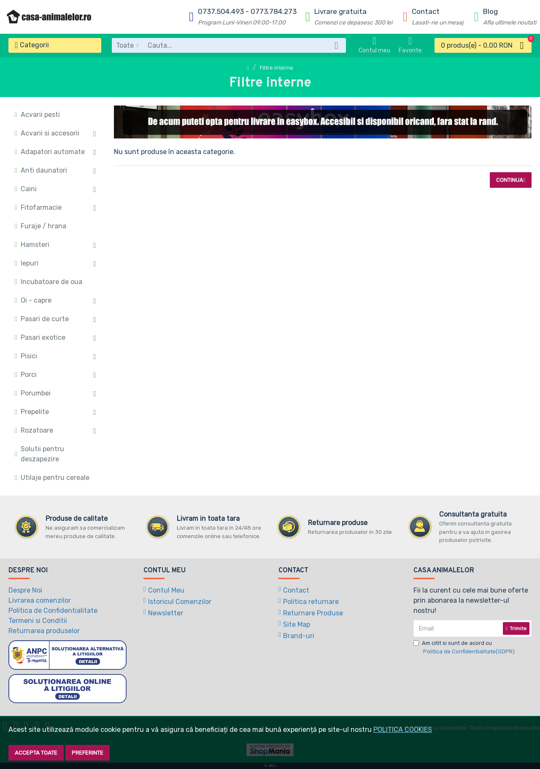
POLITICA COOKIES (402, 730)
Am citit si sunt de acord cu (464, 647)
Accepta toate (36, 753)
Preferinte (87, 753)
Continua (509, 180)
